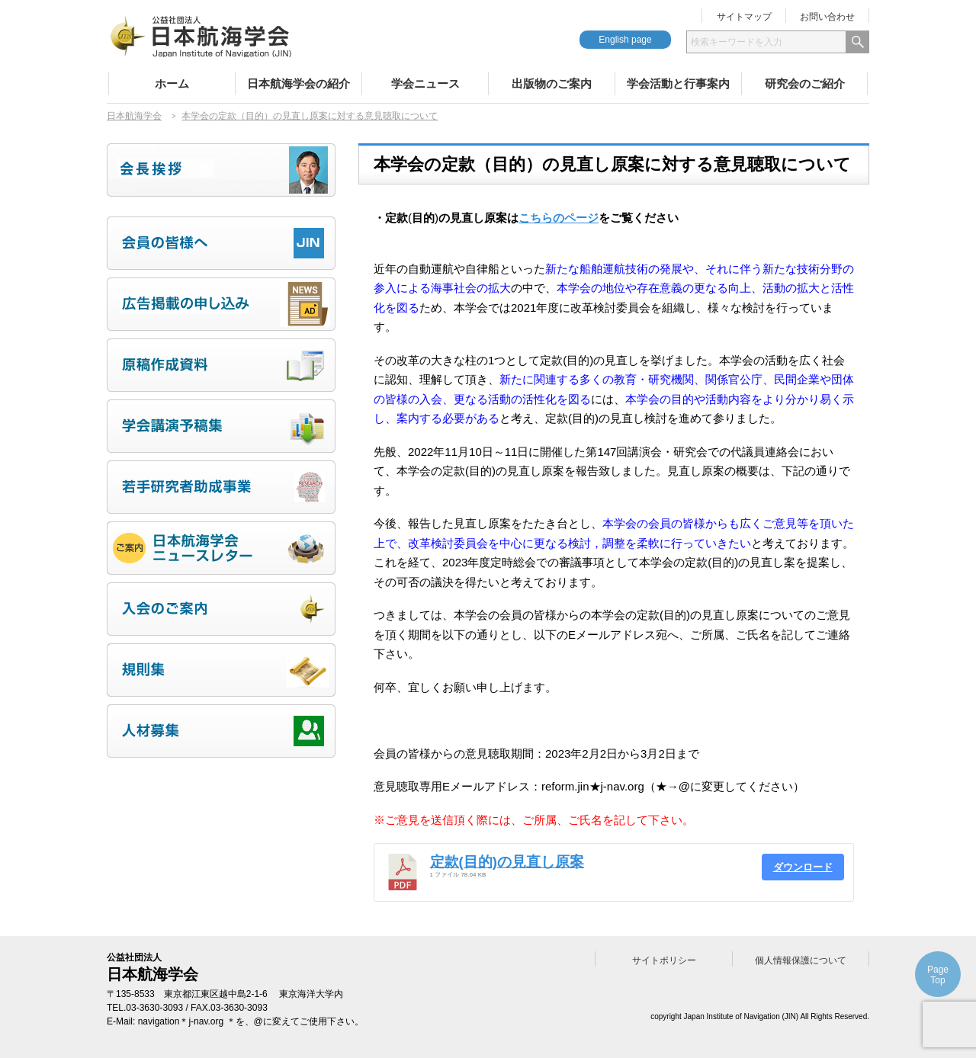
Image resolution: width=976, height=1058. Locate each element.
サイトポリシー (664, 960)
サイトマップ (744, 16)
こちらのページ (558, 217)
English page (625, 39)
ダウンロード (803, 867)
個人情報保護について (800, 960)
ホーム (172, 83)
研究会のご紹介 (805, 83)
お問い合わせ (827, 16)
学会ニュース (425, 83)
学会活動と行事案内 (678, 83)
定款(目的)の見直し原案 (507, 862)
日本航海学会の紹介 (298, 83)
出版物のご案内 (552, 83)
